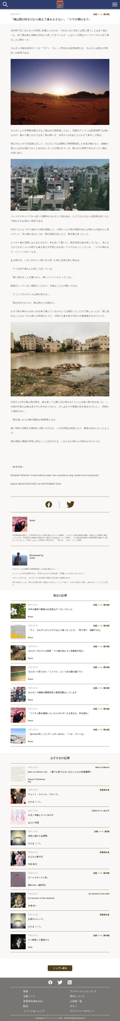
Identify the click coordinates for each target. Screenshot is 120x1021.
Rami (32, 520)
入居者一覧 (76, 1001)
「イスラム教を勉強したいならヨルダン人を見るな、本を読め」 (59, 713)
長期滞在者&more (33, 1001)
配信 (25, 1006)
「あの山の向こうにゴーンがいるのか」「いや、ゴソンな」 (56, 734)
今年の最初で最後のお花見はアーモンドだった (50, 609)
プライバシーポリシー (82, 1011)
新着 (25, 991)
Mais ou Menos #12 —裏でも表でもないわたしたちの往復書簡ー (60, 772)
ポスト (73, 1006)
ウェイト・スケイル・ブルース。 (44, 794)
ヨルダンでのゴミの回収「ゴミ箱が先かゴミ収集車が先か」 (56, 651)
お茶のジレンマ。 (36, 919)
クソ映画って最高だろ (38, 940)
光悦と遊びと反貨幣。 (38, 836)
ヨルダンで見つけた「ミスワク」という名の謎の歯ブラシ (55, 671)
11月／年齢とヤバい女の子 (41, 815)
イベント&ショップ (33, 1011)
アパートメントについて (83, 991)
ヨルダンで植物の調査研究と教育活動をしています (52, 692)
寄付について (77, 996)
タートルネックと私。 (38, 877)
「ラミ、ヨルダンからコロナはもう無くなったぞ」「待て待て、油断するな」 (65, 630)
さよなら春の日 (35, 856)
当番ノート (29, 996)
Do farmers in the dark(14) (41, 898)
